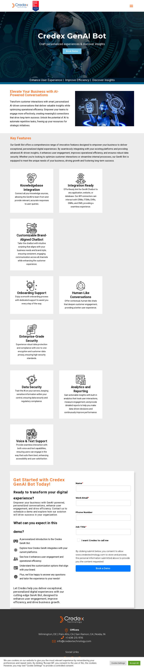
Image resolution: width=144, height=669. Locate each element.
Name (79, 483)
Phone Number (84, 512)
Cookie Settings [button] (118, 663)
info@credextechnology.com (74, 641)
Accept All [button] (134, 663)
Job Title (81, 527)
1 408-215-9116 (75, 637)
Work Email (82, 498)
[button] (131, 6)
